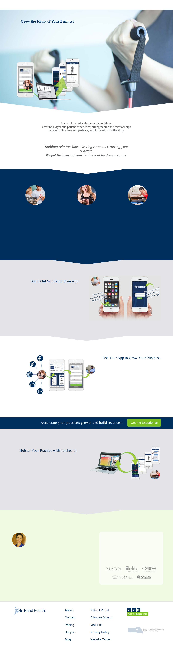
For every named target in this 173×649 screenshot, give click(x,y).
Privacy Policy (99, 632)
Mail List (95, 625)
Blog (68, 639)
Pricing (69, 625)
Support (70, 632)
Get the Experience (144, 422)
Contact (70, 617)
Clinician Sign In (101, 617)
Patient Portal (99, 610)
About (69, 610)
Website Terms (100, 639)
